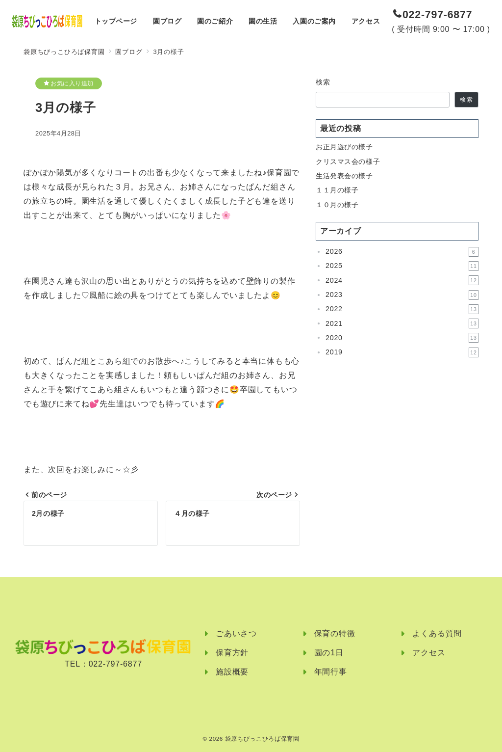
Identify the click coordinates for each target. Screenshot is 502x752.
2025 (402, 266)
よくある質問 (437, 633)
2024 (402, 280)
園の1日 (329, 652)
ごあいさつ (236, 633)
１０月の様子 (337, 205)
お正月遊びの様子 (344, 147)
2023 (402, 295)
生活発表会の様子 (344, 176)
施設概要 (232, 672)
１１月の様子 (337, 190)
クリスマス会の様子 (348, 161)
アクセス (428, 652)
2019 (402, 352)
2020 (402, 338)
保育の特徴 (334, 633)
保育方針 (232, 652)
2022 (402, 309)
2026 (402, 252)
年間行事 (330, 672)
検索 (323, 82)
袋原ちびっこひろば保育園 (262, 738)
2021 (402, 323)
